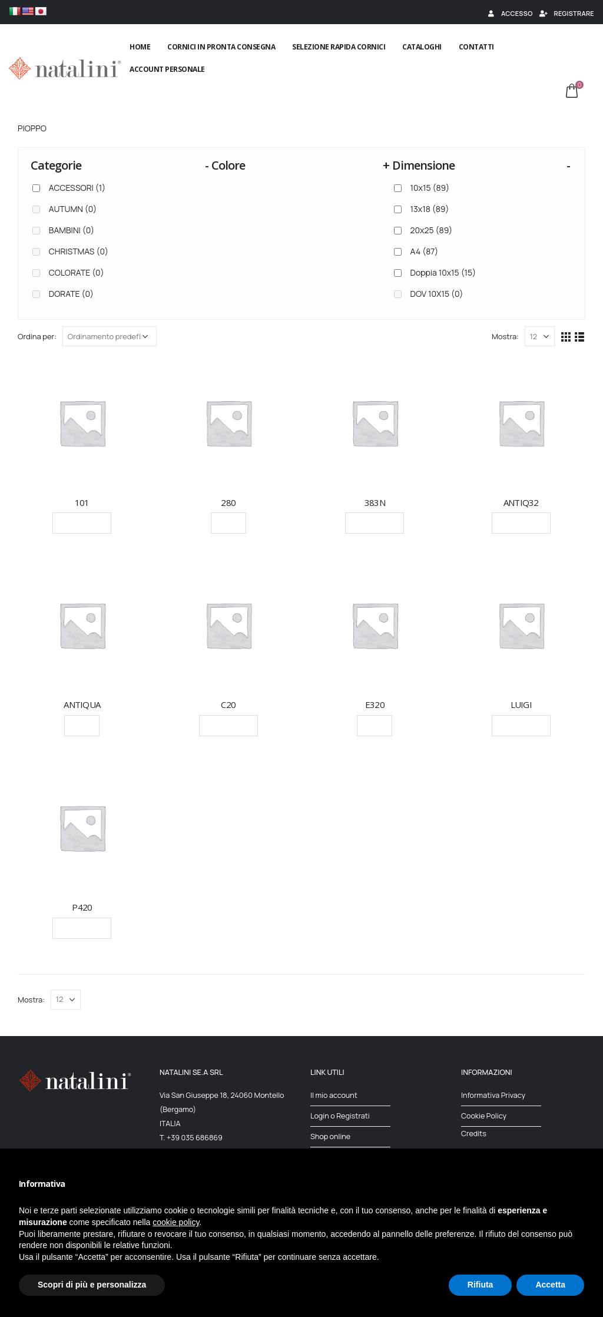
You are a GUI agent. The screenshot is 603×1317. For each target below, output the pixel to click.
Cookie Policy (483, 1116)
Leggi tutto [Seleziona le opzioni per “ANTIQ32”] (521, 523)
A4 (424, 251)
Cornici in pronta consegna (221, 47)
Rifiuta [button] (480, 1284)
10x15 (430, 187)
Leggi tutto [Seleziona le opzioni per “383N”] (374, 523)
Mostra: (505, 336)
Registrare (566, 13)
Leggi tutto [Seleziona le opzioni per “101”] (82, 523)
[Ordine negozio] (109, 336)
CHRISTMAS (78, 251)
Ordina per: (37, 336)
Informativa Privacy (493, 1095)
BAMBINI (71, 230)
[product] (82, 422)
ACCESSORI (77, 187)
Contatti (476, 47)
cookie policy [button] (176, 1222)
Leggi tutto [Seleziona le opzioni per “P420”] (82, 928)
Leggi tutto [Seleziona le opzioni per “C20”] (228, 725)
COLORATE (76, 272)
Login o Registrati (340, 1116)
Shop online (330, 1136)
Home (140, 47)
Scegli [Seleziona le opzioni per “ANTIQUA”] (82, 725)
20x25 (431, 230)
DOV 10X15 (436, 293)
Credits (473, 1134)
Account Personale (167, 69)
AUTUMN (73, 208)
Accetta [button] (550, 1284)
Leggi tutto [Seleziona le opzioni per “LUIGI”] (521, 725)
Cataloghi (422, 47)
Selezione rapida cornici (338, 47)
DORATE (71, 293)
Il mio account (333, 1095)
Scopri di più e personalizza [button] (92, 1284)
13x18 (429, 208)
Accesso (509, 13)
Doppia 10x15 (443, 272)
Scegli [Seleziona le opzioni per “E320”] (374, 725)
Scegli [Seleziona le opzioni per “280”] (228, 523)
